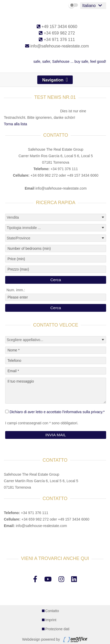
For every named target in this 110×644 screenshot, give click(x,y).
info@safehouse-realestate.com (57, 46)
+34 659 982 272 (57, 33)
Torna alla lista (15, 124)
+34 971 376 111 (57, 39)
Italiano (89, 5)
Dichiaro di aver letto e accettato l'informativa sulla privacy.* (57, 412)
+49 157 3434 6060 (57, 26)
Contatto (52, 611)
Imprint (50, 620)
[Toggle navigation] (55, 79)
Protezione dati (57, 629)
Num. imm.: (15, 290)
